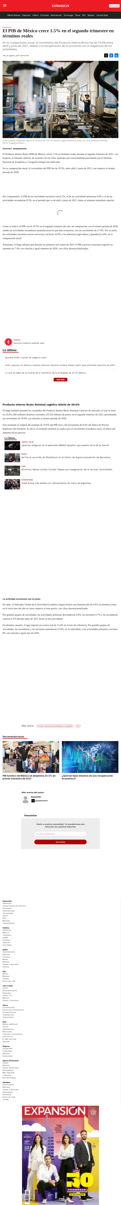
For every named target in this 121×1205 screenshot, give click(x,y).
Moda (5, 965)
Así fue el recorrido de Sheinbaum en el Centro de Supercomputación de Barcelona (65, 457)
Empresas (26, 15)
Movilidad (7, 1037)
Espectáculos (9, 958)
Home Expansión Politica (14, 912)
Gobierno (7, 936)
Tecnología (68, 15)
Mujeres (91, 15)
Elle (4, 977)
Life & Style (8, 992)
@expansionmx (20, 149)
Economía (45, 15)
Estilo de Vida (9, 1103)
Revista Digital (114, 6)
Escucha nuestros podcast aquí (29, 343)
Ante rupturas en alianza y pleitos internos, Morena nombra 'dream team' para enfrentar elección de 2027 (60, 365)
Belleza (6, 968)
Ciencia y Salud (27, 442)
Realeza (6, 960)
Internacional (56, 15)
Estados (6, 946)
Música (6, 1004)
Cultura (6, 973)
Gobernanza (8, 1035)
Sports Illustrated (10, 1066)
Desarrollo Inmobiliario (13, 1016)
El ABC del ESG (9, 1045)
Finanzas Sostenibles (13, 1040)
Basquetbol (8, 1076)
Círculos (6, 963)
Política (35, 15)
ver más (60, 380)
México (24, 454)
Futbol (5, 1069)
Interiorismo (8, 1023)
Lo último (10, 350)
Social (5, 1033)
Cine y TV (7, 1001)
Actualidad (7, 1054)
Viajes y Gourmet (10, 970)
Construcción (9, 1013)
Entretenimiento (10, 996)
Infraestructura (9, 1018)
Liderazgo (7, 1057)
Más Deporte (9, 1079)
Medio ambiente (10, 1030)
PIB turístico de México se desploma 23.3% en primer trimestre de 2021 (29, 777)
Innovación (8, 1042)
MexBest (6, 1088)
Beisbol (6, 1071)
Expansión (36, 803)
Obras (77, 15)
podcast (17, 340)
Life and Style (102, 15)
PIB (78, 726)
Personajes (8, 1098)
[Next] (115, 756)
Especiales (8, 1062)
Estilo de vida (9, 987)
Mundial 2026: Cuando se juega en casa (25, 357)
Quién (5, 955)
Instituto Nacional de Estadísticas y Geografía (55, 726)
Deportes (7, 999)
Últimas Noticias (13, 15)
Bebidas (6, 1093)
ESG (84, 15)
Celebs (6, 984)
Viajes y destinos (11, 1095)
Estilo (5, 994)
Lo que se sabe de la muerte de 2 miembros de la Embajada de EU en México (45, 373)
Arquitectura (8, 1021)
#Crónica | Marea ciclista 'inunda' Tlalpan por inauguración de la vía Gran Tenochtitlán (66, 469)
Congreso (7, 941)
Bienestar (7, 1100)
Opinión (6, 948)
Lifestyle (7, 1081)
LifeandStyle (9, 929)
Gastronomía (8, 1090)
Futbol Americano (11, 1074)
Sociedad (7, 951)
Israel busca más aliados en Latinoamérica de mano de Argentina (56, 483)
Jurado (6, 1105)
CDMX (23, 466)
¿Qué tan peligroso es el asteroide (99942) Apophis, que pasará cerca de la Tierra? (65, 445)
